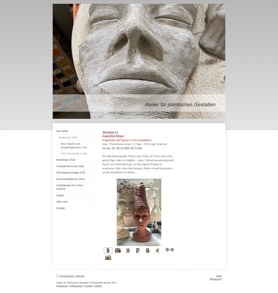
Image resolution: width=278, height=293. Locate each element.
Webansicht (215, 279)
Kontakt (89, 286)
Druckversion (65, 276)
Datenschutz (76, 286)
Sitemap (80, 276)
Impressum (62, 286)
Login (219, 275)
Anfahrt (98, 286)
